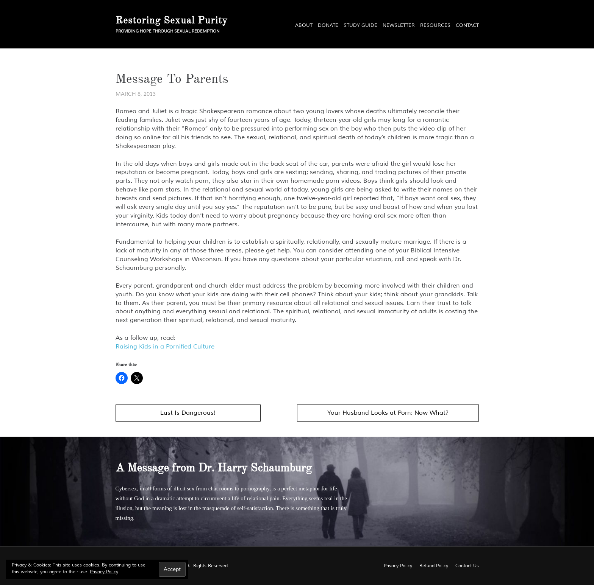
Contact (467, 25)
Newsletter (399, 25)
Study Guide (360, 25)
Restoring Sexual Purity (172, 20)
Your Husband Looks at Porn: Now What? (388, 413)
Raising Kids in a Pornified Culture (165, 346)
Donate (328, 25)
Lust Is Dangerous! (188, 413)
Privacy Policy (104, 572)
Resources (435, 25)
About (304, 25)
